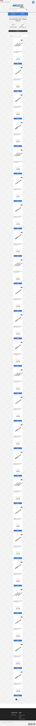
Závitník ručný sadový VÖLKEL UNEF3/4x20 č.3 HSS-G (18, 354)
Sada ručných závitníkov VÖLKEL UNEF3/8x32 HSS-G (18, 382)
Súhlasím (34, 724)
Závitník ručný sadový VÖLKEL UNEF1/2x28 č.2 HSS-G (18, 107)
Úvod (10, 16)
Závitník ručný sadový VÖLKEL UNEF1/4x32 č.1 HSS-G (18, 189)
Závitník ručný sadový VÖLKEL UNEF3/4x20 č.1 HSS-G (18, 299)
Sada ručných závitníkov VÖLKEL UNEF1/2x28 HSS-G (18, 52)
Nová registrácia (7, 2)
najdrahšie (20, 36)
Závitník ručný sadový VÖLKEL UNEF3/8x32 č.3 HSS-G (18, 464)
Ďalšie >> (19, 699)
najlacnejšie (16, 36)
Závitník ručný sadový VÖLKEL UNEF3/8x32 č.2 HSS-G (18, 437)
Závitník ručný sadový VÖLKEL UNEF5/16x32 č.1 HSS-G (18, 519)
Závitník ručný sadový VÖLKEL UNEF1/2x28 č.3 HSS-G (18, 134)
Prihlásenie (2, 2)
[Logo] (18, 5)
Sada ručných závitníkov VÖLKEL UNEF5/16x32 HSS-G (18, 492)
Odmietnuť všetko (30, 724)
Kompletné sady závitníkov (13, 26)
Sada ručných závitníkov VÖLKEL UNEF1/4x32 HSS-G (18, 162)
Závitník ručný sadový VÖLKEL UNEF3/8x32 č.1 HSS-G (18, 409)
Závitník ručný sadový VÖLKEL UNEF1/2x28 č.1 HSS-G (18, 79)
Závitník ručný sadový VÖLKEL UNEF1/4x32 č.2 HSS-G (18, 217)
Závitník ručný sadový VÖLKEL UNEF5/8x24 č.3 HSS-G (18, 684)
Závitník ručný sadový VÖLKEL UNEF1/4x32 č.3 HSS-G (18, 244)
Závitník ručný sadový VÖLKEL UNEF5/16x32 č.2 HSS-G (18, 546)
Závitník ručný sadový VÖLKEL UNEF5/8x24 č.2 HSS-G (18, 656)
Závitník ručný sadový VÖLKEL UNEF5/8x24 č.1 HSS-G (18, 629)
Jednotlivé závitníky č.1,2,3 (22, 26)
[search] (26, 10)
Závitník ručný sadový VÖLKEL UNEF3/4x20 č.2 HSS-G (18, 327)
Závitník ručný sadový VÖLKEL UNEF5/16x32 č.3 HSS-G (18, 574)
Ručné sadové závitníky (14, 16)
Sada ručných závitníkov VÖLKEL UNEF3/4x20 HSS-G (18, 272)
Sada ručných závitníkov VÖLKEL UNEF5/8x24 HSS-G (18, 601)
